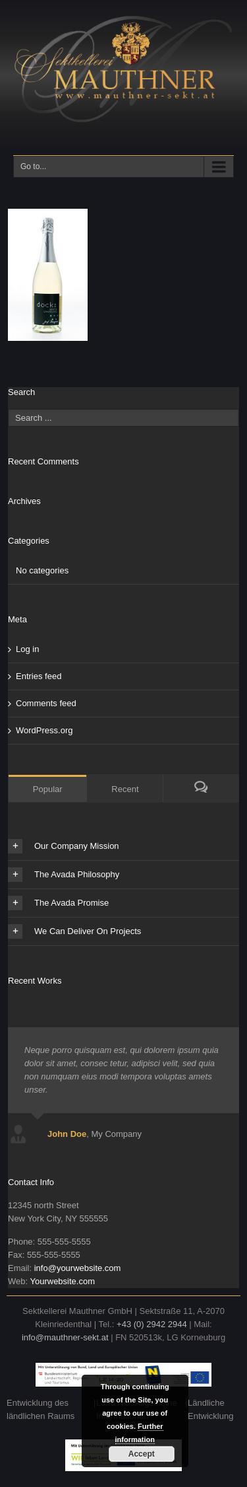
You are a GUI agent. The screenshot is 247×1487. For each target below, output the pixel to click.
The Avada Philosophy (63, 874)
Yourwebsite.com (62, 1281)
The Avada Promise (58, 903)
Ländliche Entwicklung (210, 1409)
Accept (141, 1454)
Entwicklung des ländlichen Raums (40, 1409)
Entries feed (38, 676)
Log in (27, 649)
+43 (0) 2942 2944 (152, 1324)
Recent (124, 789)
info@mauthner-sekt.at (65, 1337)
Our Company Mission (63, 846)
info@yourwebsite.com (77, 1268)
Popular (48, 789)
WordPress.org (44, 730)
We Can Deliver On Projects (74, 931)
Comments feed (46, 703)
